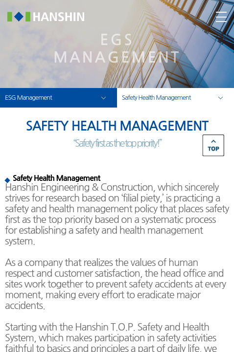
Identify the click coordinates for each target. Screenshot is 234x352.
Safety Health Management (156, 97)
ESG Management (28, 97)
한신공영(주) (52, 17)
